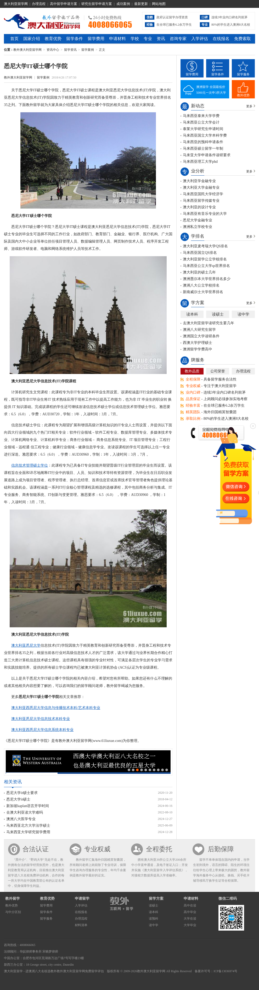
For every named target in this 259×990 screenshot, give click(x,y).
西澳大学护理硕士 (197, 343)
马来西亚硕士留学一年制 (203, 148)
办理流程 (39, 4)
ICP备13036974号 (225, 971)
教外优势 (243, 95)
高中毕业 (190, 912)
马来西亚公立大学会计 (201, 122)
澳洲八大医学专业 (21, 819)
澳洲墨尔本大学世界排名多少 (206, 279)
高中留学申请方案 (63, 4)
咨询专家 (178, 38)
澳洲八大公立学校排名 (201, 285)
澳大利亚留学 (13, 971)
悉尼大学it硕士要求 (22, 793)
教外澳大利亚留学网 (42, 21)
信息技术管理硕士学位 (29, 465)
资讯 (161, 38)
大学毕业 (190, 925)
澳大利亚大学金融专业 (201, 187)
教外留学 (12, 898)
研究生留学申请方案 (96, 4)
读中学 (243, 314)
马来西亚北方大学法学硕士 (28, 825)
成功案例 (123, 4)
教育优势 (53, 38)
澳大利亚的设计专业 (199, 207)
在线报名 (221, 38)
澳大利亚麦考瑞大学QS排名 (205, 246)
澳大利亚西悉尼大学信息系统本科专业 (42, 730)
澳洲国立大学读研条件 (201, 336)
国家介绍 (31, 38)
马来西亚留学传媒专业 (201, 201)
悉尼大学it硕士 (18, 799)
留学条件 (74, 38)
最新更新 (141, 4)
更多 (249, 106)
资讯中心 (53, 50)
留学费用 (96, 38)
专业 (148, 38)
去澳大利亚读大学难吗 (24, 812)
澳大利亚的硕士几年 (199, 272)
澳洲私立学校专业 (197, 227)
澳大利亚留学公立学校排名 (205, 259)
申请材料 (117, 38)
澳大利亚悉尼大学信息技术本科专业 (40, 719)
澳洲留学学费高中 (197, 349)
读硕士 (218, 314)
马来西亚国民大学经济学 (203, 194)
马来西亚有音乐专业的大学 (205, 214)
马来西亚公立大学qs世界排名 (206, 266)
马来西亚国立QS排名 (200, 253)
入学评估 (199, 38)
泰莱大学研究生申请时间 (203, 129)
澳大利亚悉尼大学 (26, 645)
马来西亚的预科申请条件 (203, 142)
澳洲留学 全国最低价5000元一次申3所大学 (211, 89)
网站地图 (159, 4)
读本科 (192, 314)
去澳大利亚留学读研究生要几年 (208, 323)
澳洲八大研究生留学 (199, 330)
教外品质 (192, 371)
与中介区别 (13, 912)
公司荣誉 (217, 371)
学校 (135, 38)
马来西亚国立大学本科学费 (205, 135)
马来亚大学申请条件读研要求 (206, 155)
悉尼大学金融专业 (197, 220)
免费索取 (242, 38)
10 (166, 770)
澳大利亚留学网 (16, 4)
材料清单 (81, 925)
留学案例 (87, 50)
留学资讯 (70, 50)
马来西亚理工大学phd (200, 162)
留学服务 (243, 74)
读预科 (153, 918)
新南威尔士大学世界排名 (203, 292)
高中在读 (190, 905)
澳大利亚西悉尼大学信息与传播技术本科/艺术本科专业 (55, 708)
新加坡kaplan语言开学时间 (27, 806)
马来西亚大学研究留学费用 (28, 832)
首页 (14, 38)
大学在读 (190, 918)
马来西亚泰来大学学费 (201, 116)
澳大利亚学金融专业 (199, 181)
